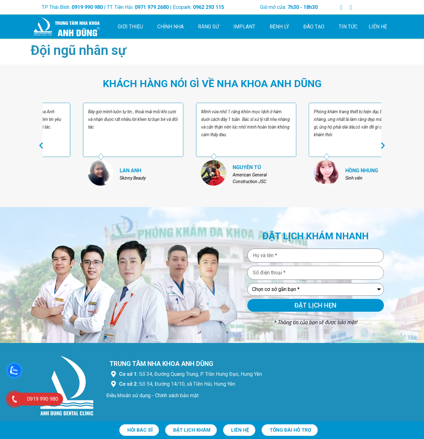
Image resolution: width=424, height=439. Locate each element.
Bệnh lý (281, 27)
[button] (41, 145)
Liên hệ (378, 27)
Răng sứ (210, 27)
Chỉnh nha (172, 27)
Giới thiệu (132, 27)
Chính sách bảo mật (177, 395)
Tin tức (348, 27)
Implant (245, 27)
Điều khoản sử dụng (128, 395)
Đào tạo (315, 27)
